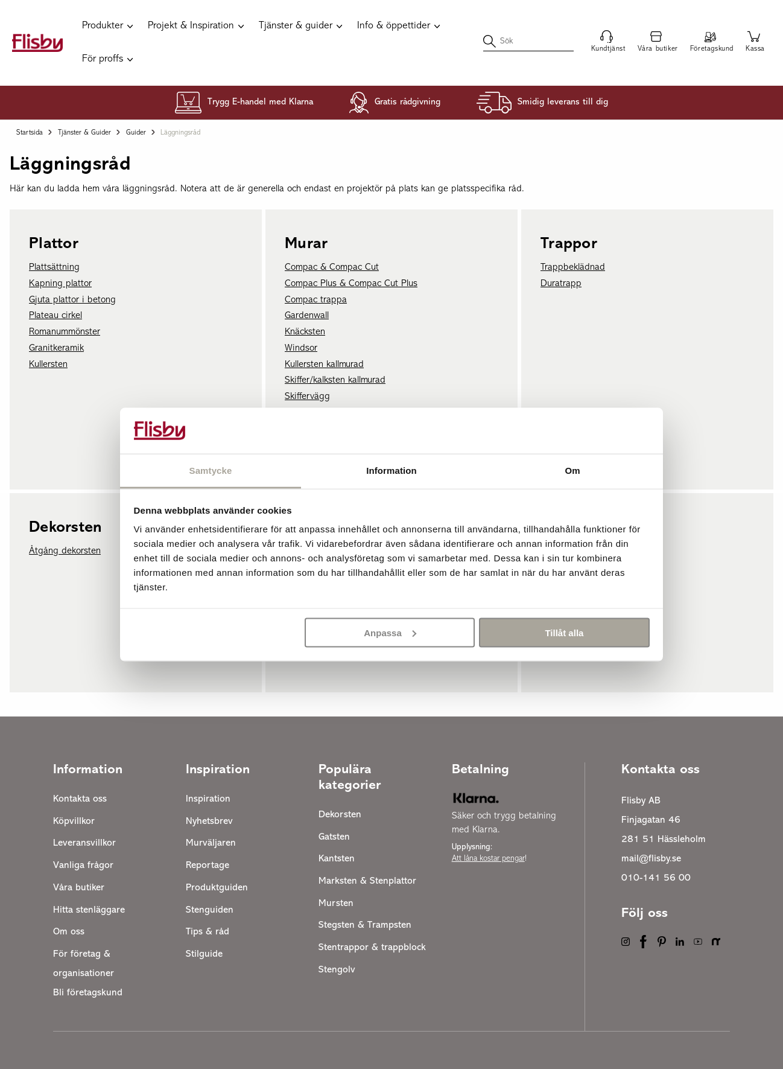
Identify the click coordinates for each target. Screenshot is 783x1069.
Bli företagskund (87, 993)
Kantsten (337, 859)
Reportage (207, 865)
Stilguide (204, 954)
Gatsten (334, 837)
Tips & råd (207, 932)
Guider (136, 132)
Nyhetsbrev (209, 821)
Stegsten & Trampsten (365, 925)
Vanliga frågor (83, 865)
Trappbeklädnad (572, 267)
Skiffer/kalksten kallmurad (335, 380)
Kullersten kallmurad (324, 364)
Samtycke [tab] (210, 470)
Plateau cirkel (55, 316)
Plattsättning (54, 267)
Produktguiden (217, 888)
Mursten (336, 903)
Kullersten (48, 364)
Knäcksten (305, 332)
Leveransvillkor (84, 843)
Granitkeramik (56, 348)
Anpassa (390, 632)
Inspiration (208, 799)
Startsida (29, 132)
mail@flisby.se (651, 859)
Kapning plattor (60, 284)
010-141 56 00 (656, 878)
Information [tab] (391, 470)
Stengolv (337, 970)
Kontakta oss (80, 799)
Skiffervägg (307, 396)
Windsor (301, 348)
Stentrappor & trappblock (372, 948)
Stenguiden (209, 910)
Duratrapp (561, 284)
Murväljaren (211, 843)
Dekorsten (340, 815)
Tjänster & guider (84, 132)
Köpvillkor (74, 821)
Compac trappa (316, 300)
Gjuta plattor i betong (72, 300)
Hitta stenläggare (89, 910)
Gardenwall (307, 316)
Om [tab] (572, 470)
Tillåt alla (564, 632)
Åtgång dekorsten (65, 551)
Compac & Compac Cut (332, 267)
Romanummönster (64, 332)
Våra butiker (78, 888)
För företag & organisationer (83, 963)
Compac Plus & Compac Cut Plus (351, 284)
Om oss (68, 932)
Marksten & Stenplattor (367, 881)
